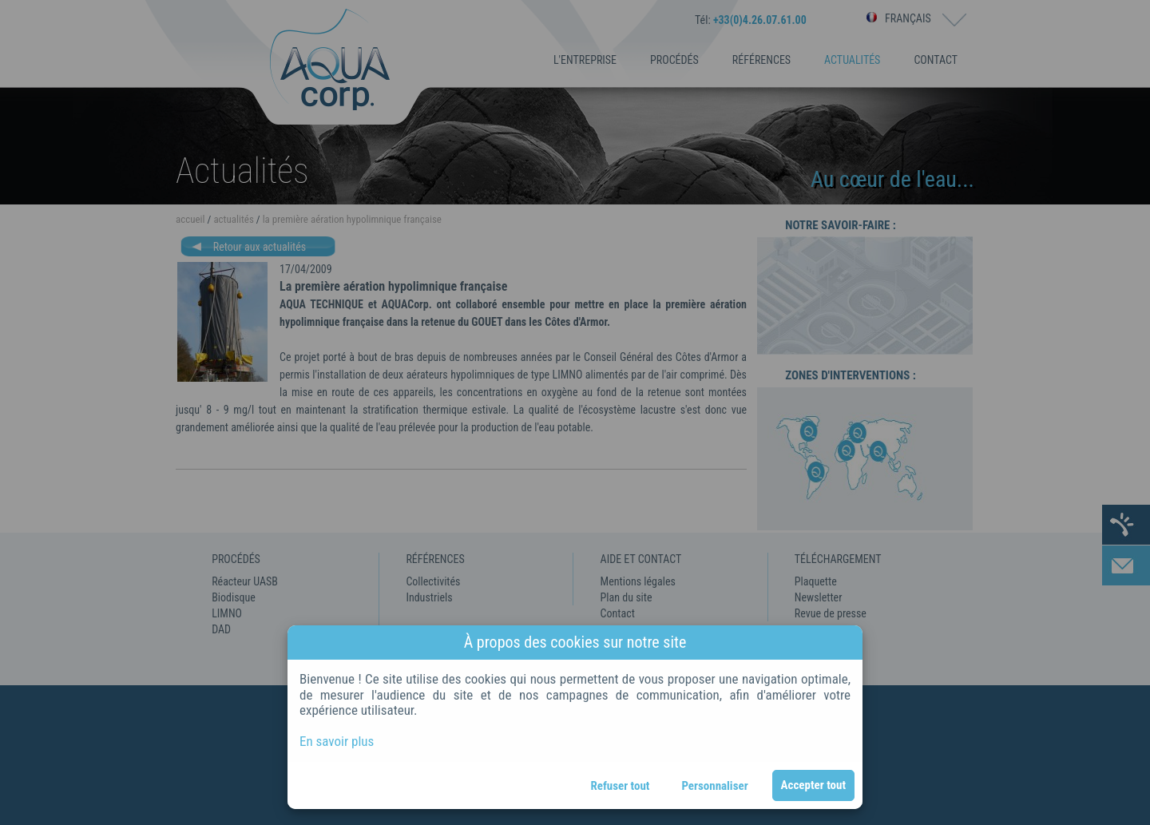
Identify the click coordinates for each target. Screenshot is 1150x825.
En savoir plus (336, 741)
